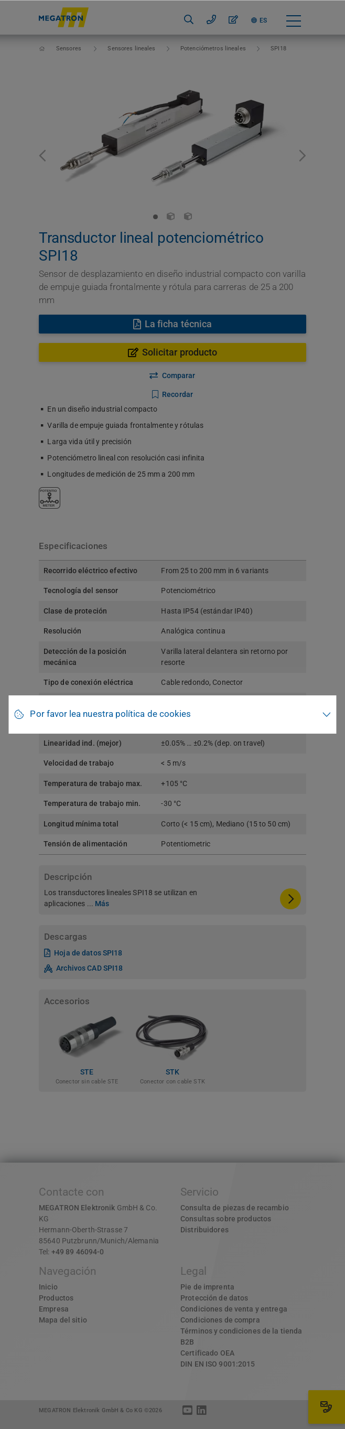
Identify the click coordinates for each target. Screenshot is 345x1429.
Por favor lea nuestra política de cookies (110, 714)
